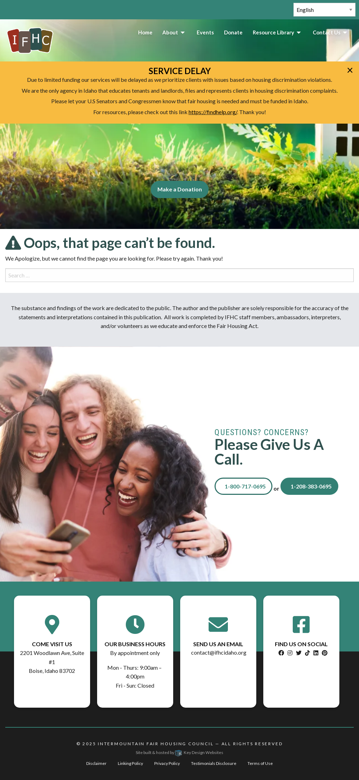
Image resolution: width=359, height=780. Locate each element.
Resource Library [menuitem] (273, 32)
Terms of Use (260, 763)
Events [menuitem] (205, 32)
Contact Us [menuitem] (326, 32)
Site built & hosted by (179, 752)
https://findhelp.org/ (213, 112)
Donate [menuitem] (233, 32)
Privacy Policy (167, 763)
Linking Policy (130, 763)
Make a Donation (179, 189)
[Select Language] (324, 10)
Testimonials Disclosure (213, 763)
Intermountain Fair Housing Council (156, 743)
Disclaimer (96, 763)
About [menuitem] (170, 32)
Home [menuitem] (145, 32)
